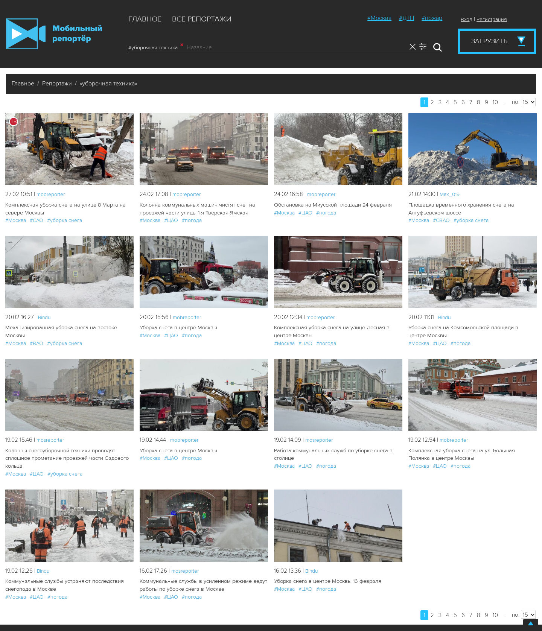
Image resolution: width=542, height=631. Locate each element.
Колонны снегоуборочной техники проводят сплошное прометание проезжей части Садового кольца (65, 456)
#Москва (379, 18)
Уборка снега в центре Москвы (177, 327)
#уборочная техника (155, 47)
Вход (466, 19)
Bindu (45, 316)
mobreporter (53, 194)
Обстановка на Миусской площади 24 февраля (331, 205)
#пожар (432, 18)
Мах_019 (450, 194)
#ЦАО (171, 220)
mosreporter (52, 438)
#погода (192, 220)
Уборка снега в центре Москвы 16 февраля (326, 579)
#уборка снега (64, 220)
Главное (144, 19)
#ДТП (406, 18)
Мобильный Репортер (54, 33)
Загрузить (489, 41)
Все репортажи (201, 19)
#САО (36, 220)
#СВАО (441, 220)
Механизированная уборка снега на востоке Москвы (69, 327)
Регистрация (492, 19)
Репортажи (57, 83)
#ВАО (36, 334)
